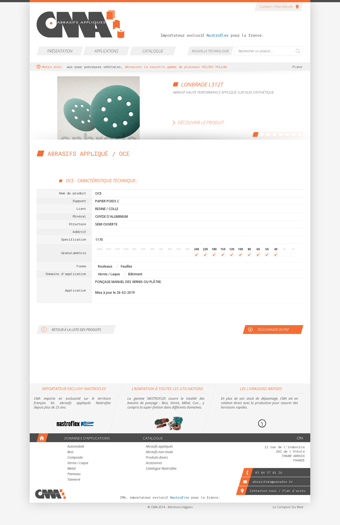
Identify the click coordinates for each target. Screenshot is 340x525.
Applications (106, 51)
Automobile (75, 447)
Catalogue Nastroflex (161, 469)
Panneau (74, 474)
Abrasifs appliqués (159, 447)
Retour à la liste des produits (76, 329)
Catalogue (152, 51)
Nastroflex (218, 35)
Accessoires (154, 463)
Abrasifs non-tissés (159, 452)
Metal (71, 469)
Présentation (60, 51)
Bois (70, 452)
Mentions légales (180, 507)
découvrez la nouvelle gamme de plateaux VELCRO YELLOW (177, 67)
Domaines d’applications (87, 438)
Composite (75, 458)
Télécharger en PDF (273, 329)
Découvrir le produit (201, 122)
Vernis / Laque (77, 463)
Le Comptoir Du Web (288, 507)
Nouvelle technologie (210, 51)
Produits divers (157, 458)
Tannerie (73, 480)
